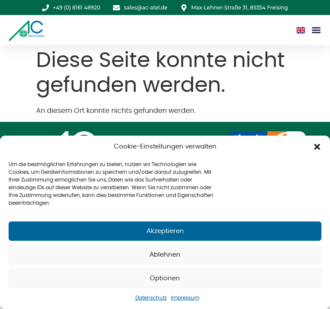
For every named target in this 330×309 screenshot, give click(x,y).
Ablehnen (165, 254)
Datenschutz (151, 297)
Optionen (165, 278)
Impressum (185, 297)
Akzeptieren (165, 231)
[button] (317, 146)
